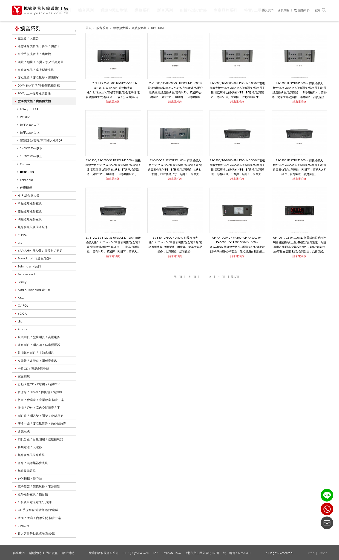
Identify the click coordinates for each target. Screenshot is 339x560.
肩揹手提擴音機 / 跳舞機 (34, 54)
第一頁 (178, 277)
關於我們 (267, 10)
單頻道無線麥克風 (30, 203)
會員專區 (283, 10)
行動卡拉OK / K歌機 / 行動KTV (39, 384)
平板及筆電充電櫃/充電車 (35, 502)
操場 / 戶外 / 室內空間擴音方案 (39, 407)
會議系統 (24, 431)
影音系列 (165, 10)
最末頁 (235, 277)
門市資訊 (52, 553)
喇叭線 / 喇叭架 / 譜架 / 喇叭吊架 (40, 416)
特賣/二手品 (254, 10)
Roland (23, 329)
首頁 (89, 28)
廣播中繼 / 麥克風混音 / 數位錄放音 (42, 423)
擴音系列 (86, 10)
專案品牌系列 (225, 10)
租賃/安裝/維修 (193, 10)
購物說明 (35, 553)
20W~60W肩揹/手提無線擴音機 (39, 85)
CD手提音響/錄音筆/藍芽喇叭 (38, 510)
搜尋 (320, 10)
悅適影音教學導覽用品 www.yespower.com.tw (40, 10)
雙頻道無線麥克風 (30, 211)
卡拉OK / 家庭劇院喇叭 (33, 368)
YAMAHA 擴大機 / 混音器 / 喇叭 (40, 250)
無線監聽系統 (27, 471)
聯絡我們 (19, 553)
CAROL (23, 305)
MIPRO (22, 235)
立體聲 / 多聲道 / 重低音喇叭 (37, 361)
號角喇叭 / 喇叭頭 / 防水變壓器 (39, 345)
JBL (20, 321)
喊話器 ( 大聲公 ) (29, 38)
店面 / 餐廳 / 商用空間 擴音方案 (39, 518)
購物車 (304, 10)
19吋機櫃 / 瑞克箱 (30, 478)
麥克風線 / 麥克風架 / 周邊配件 (39, 77)
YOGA (22, 313)
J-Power (23, 526)
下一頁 (221, 277)
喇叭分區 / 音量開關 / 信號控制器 (40, 439)
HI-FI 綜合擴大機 (28, 195)
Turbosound (26, 274)
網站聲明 (68, 553)
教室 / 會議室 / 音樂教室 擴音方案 (41, 400)
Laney (22, 282)
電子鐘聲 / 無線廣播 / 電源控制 (39, 486)
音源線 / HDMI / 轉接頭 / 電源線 (40, 392)
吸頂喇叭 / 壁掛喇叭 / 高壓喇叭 (39, 337)
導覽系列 (142, 10)
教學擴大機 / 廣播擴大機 (34, 101)
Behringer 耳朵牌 (29, 266)
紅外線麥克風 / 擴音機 (33, 494)
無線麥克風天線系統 (31, 455)
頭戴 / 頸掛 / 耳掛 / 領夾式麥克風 (40, 62)
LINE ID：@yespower (327, 495)
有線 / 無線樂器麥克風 (33, 463)
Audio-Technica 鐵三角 (34, 290)
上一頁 (192, 277)
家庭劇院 (24, 376)
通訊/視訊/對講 (114, 10)
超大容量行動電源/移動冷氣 (36, 533)
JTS (20, 242)
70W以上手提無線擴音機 (34, 93)
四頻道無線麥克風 (30, 219)
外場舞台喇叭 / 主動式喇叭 (36, 352)
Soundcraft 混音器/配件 (34, 258)
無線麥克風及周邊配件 (33, 227)
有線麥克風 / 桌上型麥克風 (36, 70)
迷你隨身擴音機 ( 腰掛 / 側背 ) (38, 46)
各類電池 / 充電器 (30, 447)
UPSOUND (158, 28)
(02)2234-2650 (327, 509)
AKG (21, 297)
